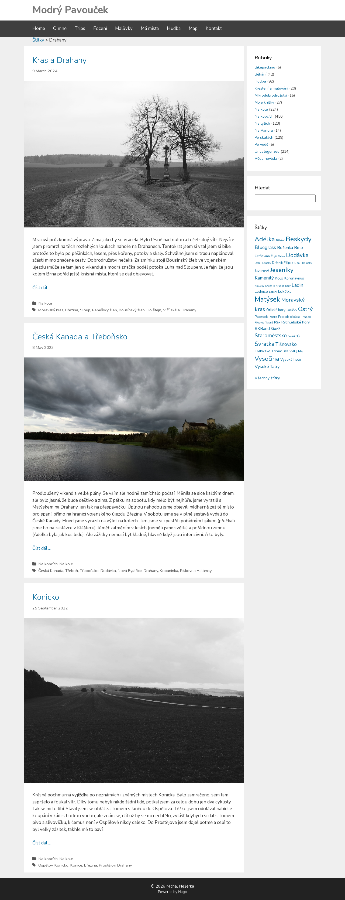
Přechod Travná (264, 323)
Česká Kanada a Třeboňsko (79, 336)
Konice (76, 865)
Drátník (277, 263)
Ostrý (305, 309)
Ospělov (45, 865)
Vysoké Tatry (267, 367)
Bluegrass (265, 247)
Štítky (38, 40)
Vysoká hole (290, 359)
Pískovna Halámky (196, 570)
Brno (298, 248)
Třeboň (71, 570)
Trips (80, 28)
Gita (297, 263)
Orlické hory (275, 310)
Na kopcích (48, 564)
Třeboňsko (89, 570)
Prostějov (107, 865)
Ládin (297, 285)
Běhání (260, 74)
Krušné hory (283, 286)
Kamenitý (264, 278)
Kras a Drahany (59, 60)
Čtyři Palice (278, 256)
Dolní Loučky (263, 263)
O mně (60, 28)
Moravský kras (50, 310)
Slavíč (275, 329)
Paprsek (261, 316)
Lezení (273, 292)
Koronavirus (294, 278)
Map (193, 28)
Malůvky (124, 28)
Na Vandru (264, 130)
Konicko (45, 597)
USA (285, 351)
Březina (71, 310)
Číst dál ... (41, 288)
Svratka (264, 344)
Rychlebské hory (295, 322)
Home (38, 28)
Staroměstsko (271, 335)
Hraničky (306, 263)
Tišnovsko (286, 344)
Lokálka (285, 291)
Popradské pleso (289, 317)
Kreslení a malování (271, 88)
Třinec (276, 351)
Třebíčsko (262, 351)
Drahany (189, 310)
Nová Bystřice (130, 570)
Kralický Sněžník (265, 286)
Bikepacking (265, 67)
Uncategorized (267, 151)
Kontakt (214, 28)
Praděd (306, 317)
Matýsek (267, 299)
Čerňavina (262, 256)
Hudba (174, 28)
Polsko (273, 317)
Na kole (45, 303)
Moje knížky (264, 102)
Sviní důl (294, 336)
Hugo (182, 891)
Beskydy (299, 239)
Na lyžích (262, 123)
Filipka (288, 263)
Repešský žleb (104, 310)
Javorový (262, 270)
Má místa (150, 28)
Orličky (292, 310)
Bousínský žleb (132, 310)
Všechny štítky (267, 378)
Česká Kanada (50, 570)
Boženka (285, 248)
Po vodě (261, 144)
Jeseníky (282, 270)
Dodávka (108, 570)
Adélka (265, 239)
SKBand (262, 328)
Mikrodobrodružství (271, 95)
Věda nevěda (266, 158)
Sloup (85, 310)
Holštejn (154, 310)
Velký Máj (296, 351)
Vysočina (267, 358)
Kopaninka (169, 570)
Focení (100, 28)
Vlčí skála (171, 310)
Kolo (279, 278)
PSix (277, 322)
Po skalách (264, 137)
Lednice (261, 291)
